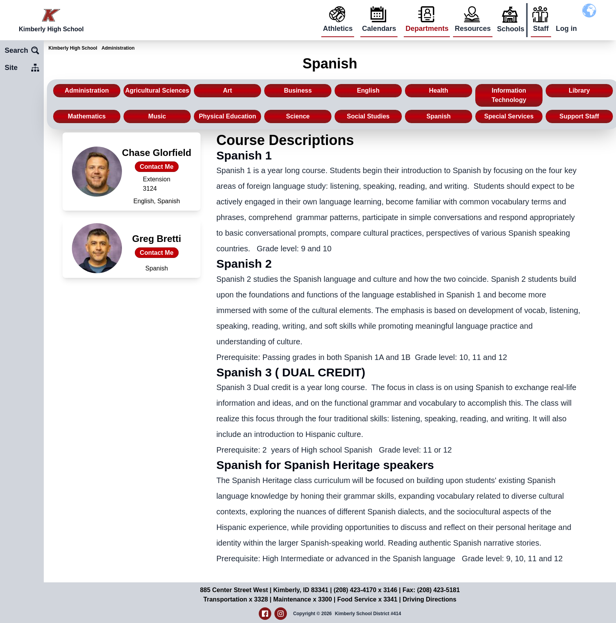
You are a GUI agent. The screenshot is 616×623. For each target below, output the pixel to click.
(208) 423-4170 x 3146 (365, 590)
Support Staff (579, 116)
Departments (426, 28)
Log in (566, 28)
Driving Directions (430, 599)
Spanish (438, 116)
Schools (511, 29)
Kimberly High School (72, 48)
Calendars (379, 28)
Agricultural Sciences (157, 90)
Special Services (509, 116)
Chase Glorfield (156, 152)
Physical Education (227, 116)
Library (579, 90)
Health (438, 90)
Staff (541, 28)
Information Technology (509, 95)
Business (298, 90)
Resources (473, 28)
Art (227, 90)
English (368, 90)
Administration (118, 48)
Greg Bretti (156, 238)
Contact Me (157, 166)
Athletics (338, 28)
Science (298, 116)
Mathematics (87, 116)
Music (157, 116)
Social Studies (368, 116)
